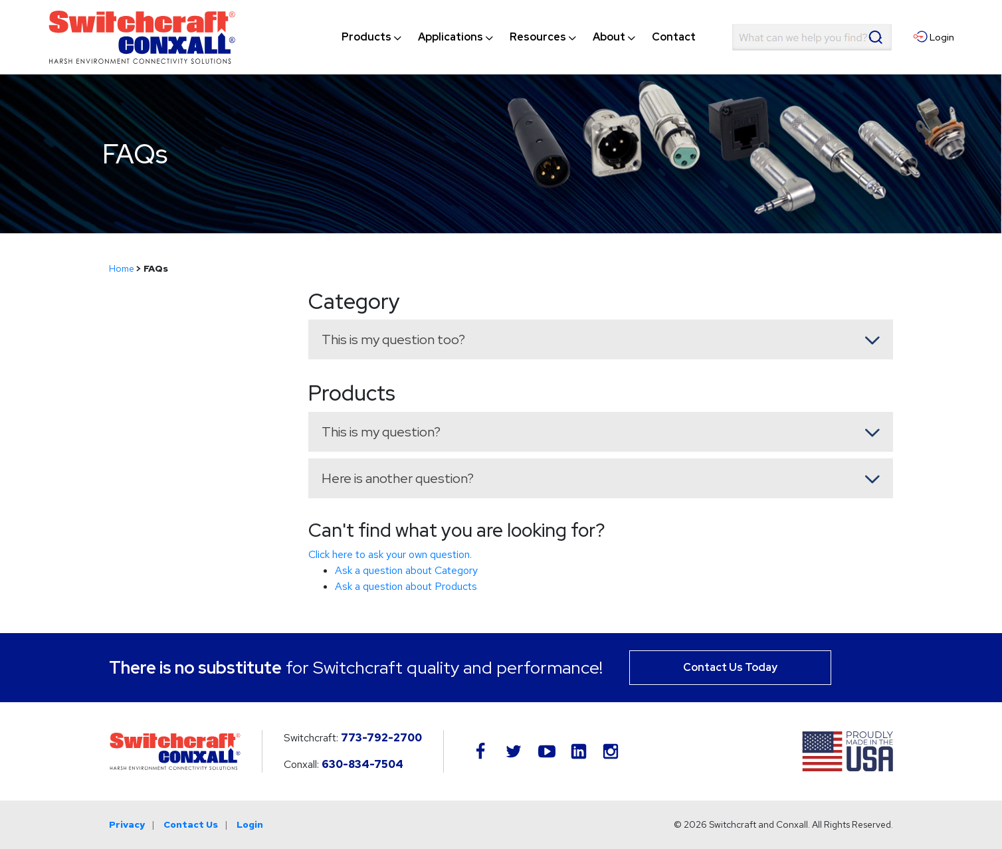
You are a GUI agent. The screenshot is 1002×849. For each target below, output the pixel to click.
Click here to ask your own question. (390, 554)
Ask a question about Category (406, 570)
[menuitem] (366, 37)
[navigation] (518, 37)
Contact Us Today (730, 667)
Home (121, 268)
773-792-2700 (381, 738)
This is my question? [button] (381, 431)
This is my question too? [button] (393, 339)
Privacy (127, 824)
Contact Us (190, 824)
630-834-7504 (362, 764)
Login (250, 824)
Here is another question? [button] (398, 478)
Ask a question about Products (406, 586)
